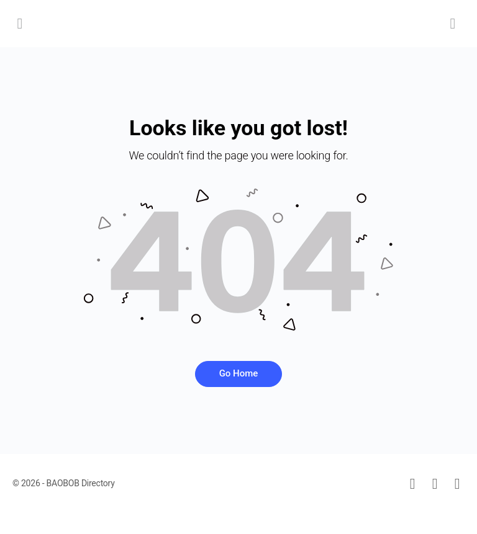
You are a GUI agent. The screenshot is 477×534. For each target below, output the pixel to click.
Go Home (238, 373)
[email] (412, 483)
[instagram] (457, 483)
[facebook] (434, 483)
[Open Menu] (19, 23)
